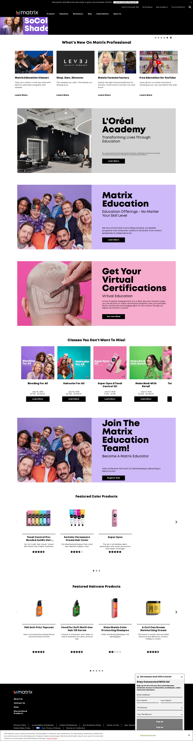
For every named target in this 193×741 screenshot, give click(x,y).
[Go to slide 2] (158, 37)
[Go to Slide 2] (96, 570)
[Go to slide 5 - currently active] (167, 37)
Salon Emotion (102, 14)
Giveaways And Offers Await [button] (155, 677)
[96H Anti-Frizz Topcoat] (39, 623)
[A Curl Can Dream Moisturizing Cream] (153, 623)
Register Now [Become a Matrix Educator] (113, 478)
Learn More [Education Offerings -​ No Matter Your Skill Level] (113, 240)
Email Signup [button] (147, 7)
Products (51, 14)
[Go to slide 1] (155, 37)
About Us (117, 14)
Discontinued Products (20, 712)
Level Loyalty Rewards (126, 2)
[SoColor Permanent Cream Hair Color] (77, 528)
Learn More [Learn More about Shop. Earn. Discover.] (62, 95)
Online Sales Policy (22, 728)
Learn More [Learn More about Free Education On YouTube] (146, 95)
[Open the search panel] (190, 7)
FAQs (16, 707)
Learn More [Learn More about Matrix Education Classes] (21, 95)
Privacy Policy (20, 725)
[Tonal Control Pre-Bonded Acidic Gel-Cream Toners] (39, 528)
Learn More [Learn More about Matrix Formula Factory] (104, 95)
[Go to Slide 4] (99, 670)
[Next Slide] (176, 522)
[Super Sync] (115, 528)
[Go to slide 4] (164, 37)
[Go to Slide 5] (102, 670)
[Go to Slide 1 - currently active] (93, 570)
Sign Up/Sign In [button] (162, 7)
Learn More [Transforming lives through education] (113, 161)
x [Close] (191, 2)
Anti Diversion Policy (92, 725)
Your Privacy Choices (51, 728)
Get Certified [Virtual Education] (113, 316)
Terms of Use (113, 725)
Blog (90, 14)
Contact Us (19, 703)
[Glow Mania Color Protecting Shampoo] (115, 623)
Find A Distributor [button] (178, 7)
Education (63, 14)
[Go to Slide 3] (99, 570)
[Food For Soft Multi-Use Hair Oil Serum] (77, 623)
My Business (78, 14)
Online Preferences (68, 725)
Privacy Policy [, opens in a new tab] (52, 738)
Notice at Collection (75, 728)
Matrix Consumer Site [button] (130, 7)
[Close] (189, 735)
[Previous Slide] (17, 522)
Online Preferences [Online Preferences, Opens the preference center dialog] (148, 735)
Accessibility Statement (43, 725)
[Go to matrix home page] (27, 12)
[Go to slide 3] (161, 37)
